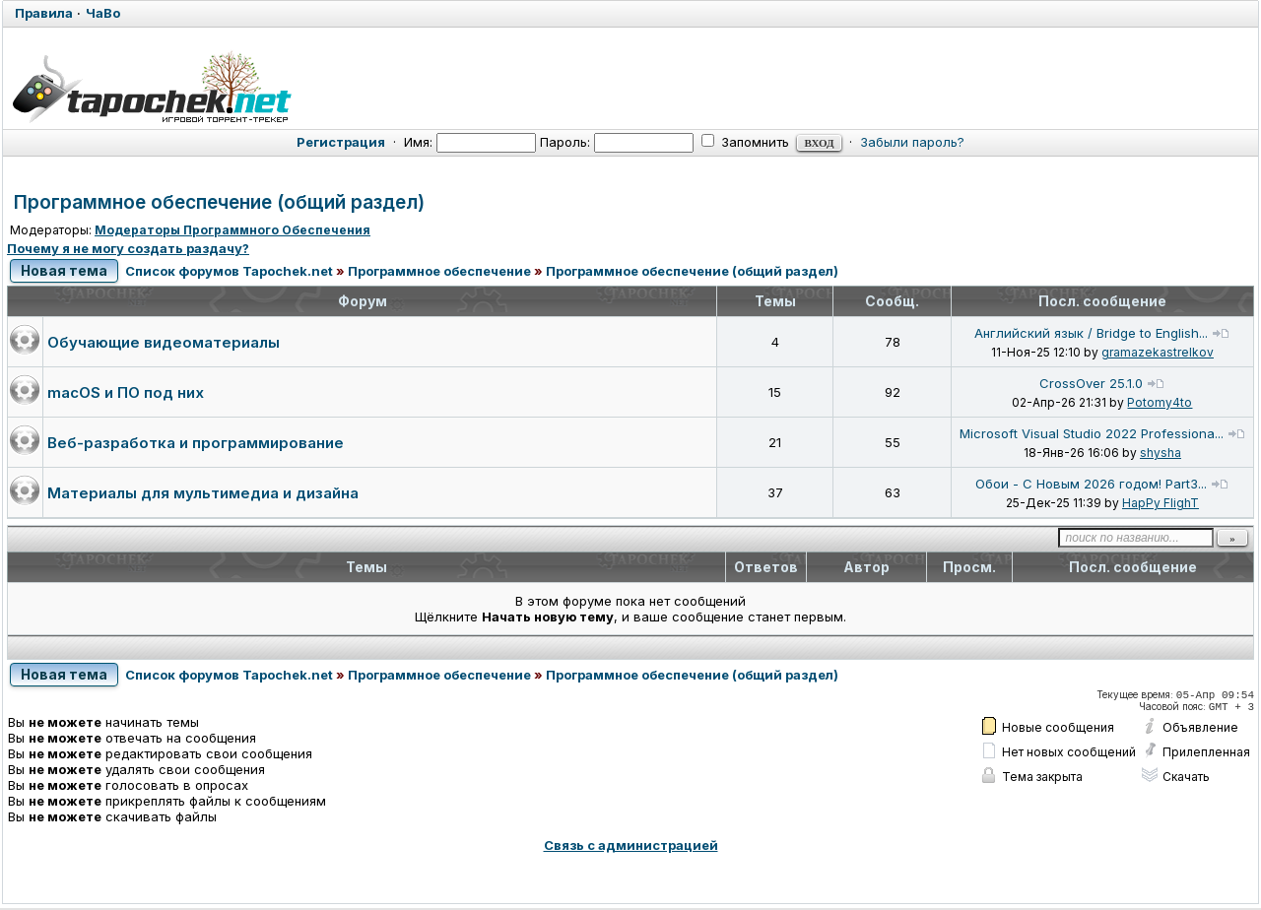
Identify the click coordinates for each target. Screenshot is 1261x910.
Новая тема (64, 271)
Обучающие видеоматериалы (163, 343)
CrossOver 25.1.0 (1091, 384)
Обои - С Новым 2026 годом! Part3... (1091, 484)
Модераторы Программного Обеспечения (232, 230)
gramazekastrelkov (1157, 353)
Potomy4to (1159, 403)
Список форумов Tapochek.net (230, 272)
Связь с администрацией (631, 847)
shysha (1160, 453)
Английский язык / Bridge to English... (1091, 334)
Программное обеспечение (440, 272)
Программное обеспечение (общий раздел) (219, 202)
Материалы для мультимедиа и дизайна (203, 494)
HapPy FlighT (1160, 503)
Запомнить (745, 142)
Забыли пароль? (912, 142)
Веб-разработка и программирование (195, 443)
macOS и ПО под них (125, 393)
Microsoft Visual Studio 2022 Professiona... (1092, 434)
